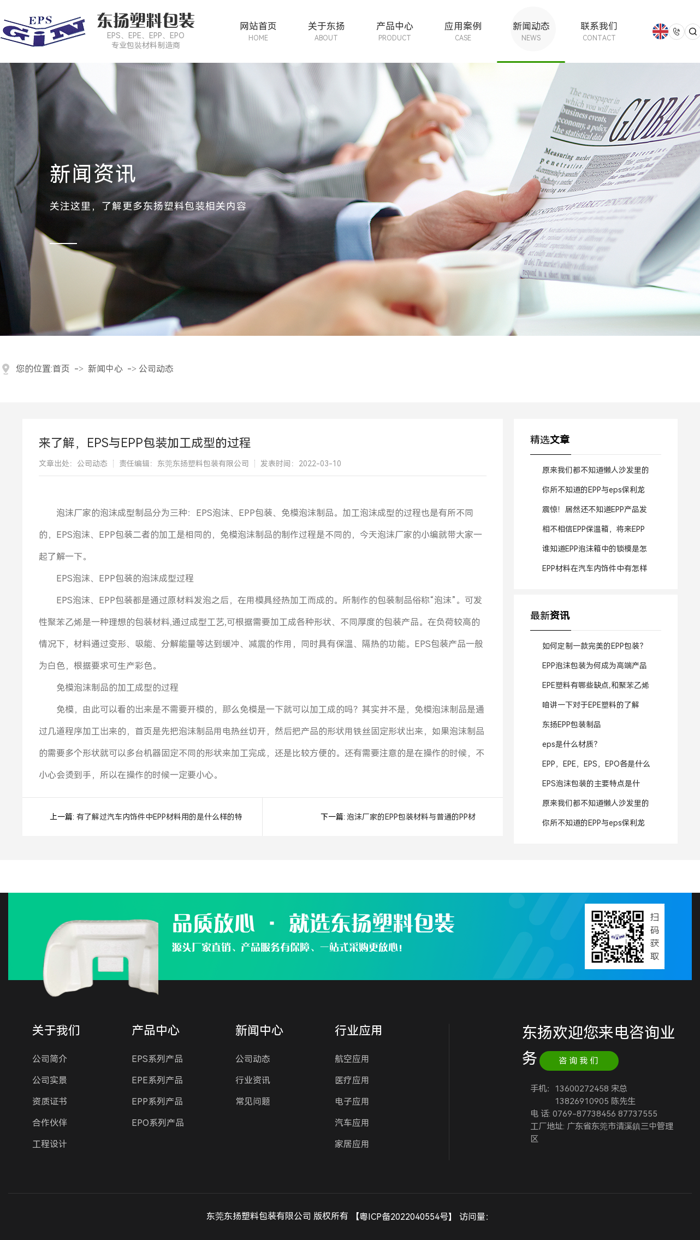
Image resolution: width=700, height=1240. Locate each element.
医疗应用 (352, 1080)
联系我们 (599, 31)
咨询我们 (579, 1061)
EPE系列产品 (157, 1080)
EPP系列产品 (157, 1101)
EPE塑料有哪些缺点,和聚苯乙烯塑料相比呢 (595, 688)
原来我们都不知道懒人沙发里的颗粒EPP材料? (595, 473)
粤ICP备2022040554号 (403, 1217)
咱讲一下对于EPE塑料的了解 (590, 705)
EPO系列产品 (158, 1123)
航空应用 (352, 1059)
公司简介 (49, 1059)
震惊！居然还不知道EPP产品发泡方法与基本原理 (594, 512)
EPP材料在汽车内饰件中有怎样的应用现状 (594, 571)
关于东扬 (326, 31)
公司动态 (156, 369)
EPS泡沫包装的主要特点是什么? (591, 786)
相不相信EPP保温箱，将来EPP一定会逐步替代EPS (593, 532)
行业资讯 (252, 1080)
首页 (61, 369)
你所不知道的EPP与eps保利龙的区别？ (593, 492)
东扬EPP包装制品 (571, 724)
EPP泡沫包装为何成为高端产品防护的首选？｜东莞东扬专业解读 (595, 668)
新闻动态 (531, 31)
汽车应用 (352, 1123)
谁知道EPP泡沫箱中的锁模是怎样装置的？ (594, 551)
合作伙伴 (49, 1123)
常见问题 (252, 1101)
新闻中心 (105, 369)
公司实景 (49, 1080)
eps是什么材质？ (571, 744)
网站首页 (258, 31)
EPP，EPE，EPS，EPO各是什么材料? (596, 767)
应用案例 (463, 31)
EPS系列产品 (157, 1059)
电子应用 (352, 1101)
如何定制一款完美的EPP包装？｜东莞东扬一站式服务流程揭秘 (595, 649)
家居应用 (352, 1144)
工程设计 (49, 1144)
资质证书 (49, 1101)
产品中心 (394, 31)
